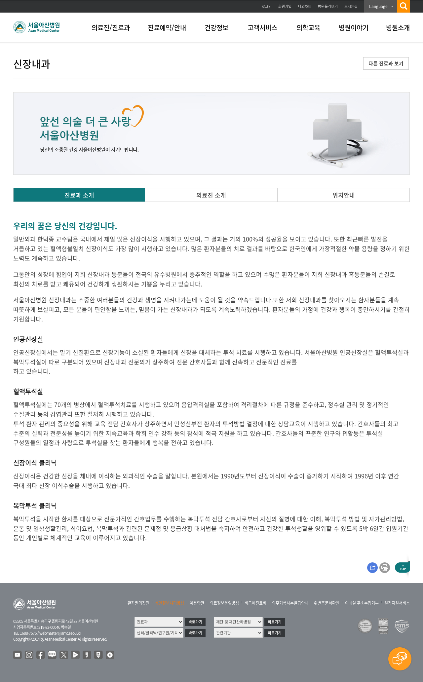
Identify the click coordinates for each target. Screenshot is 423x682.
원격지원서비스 (397, 603)
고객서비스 (262, 27)
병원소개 (398, 27)
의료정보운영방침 (224, 603)
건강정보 (216, 27)
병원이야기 (353, 27)
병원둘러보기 (328, 6)
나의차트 (304, 6)
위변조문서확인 (326, 603)
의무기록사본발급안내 (290, 603)
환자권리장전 (138, 603)
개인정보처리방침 (169, 603)
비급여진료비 (255, 603)
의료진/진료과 (111, 27)
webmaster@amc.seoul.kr (60, 633)
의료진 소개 (211, 195)
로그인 (267, 6)
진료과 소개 (79, 195)
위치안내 (343, 195)
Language (378, 6)
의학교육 (308, 27)
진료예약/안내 (167, 27)
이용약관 (197, 603)
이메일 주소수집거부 (362, 603)
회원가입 (284, 6)
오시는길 (351, 6)
